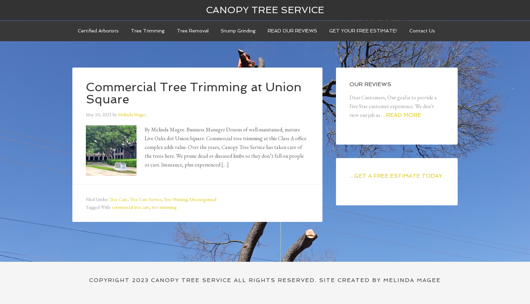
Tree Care (118, 199)
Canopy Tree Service (265, 10)
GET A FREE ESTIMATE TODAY (398, 176)
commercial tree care (130, 207)
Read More (403, 115)
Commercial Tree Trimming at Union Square (194, 93)
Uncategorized (203, 199)
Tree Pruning (175, 199)
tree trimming (164, 207)
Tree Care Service (146, 199)
